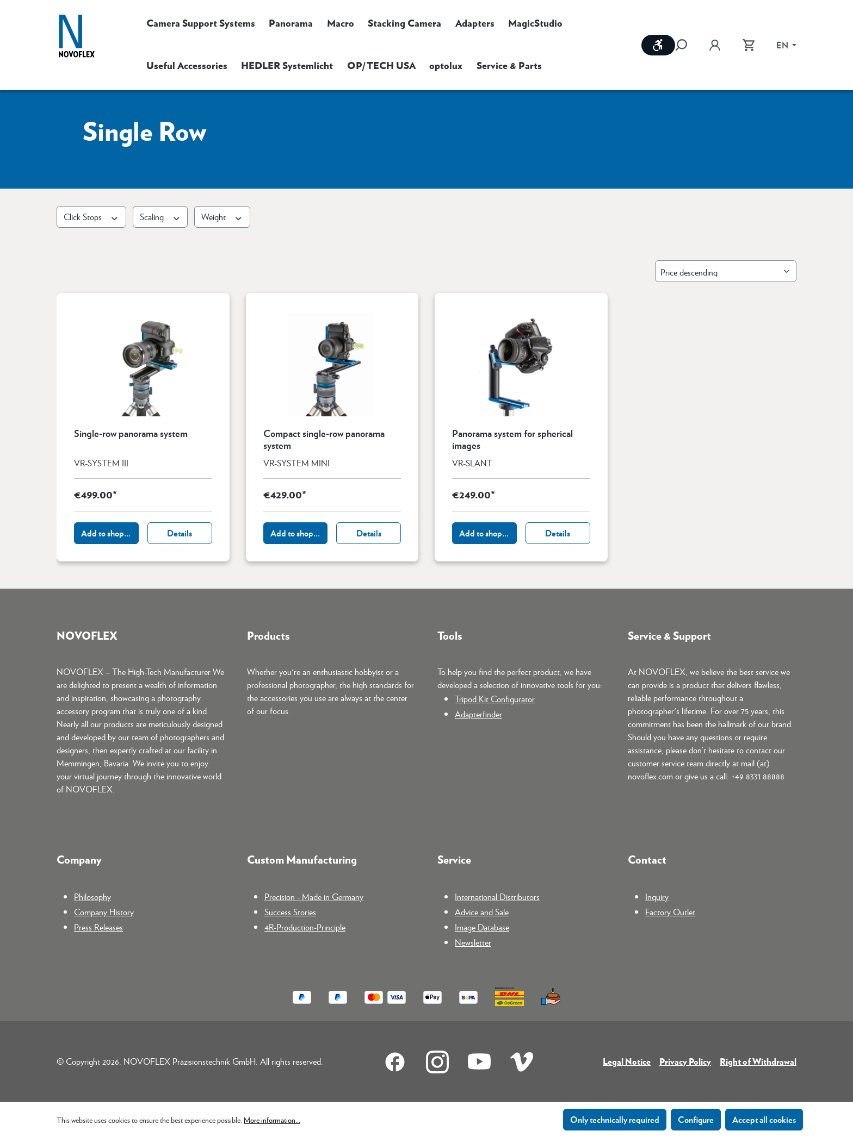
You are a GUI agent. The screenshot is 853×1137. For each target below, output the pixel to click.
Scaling (160, 216)
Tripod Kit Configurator (495, 698)
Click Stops (91, 216)
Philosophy (92, 896)
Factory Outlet (670, 911)
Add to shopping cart (110, 533)
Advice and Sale (482, 911)
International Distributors (497, 896)
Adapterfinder (478, 714)
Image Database (482, 927)
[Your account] (715, 45)
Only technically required (614, 1119)
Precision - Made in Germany (313, 896)
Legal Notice (627, 1061)
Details (179, 533)
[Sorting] (725, 271)
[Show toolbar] (658, 45)
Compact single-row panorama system (324, 439)
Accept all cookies (764, 1119)
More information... (272, 1119)
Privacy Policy (685, 1061)
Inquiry (657, 896)
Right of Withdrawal (758, 1061)
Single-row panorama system (131, 433)
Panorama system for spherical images (512, 439)
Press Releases (98, 927)
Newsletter (473, 942)
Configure (696, 1119)
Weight (222, 216)
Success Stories (290, 911)
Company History (104, 911)
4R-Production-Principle (304, 927)
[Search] (686, 45)
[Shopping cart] (748, 45)
